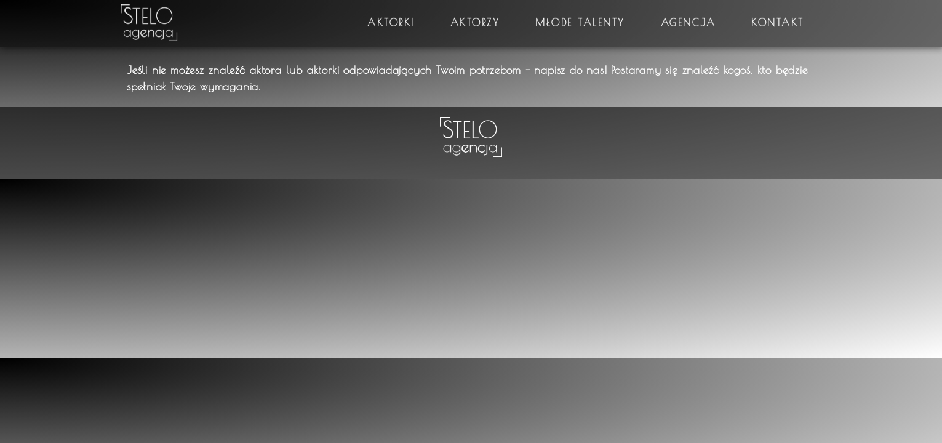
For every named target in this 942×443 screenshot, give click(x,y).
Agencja (688, 17)
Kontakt (777, 17)
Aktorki (391, 17)
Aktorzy (475, 17)
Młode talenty (580, 17)
